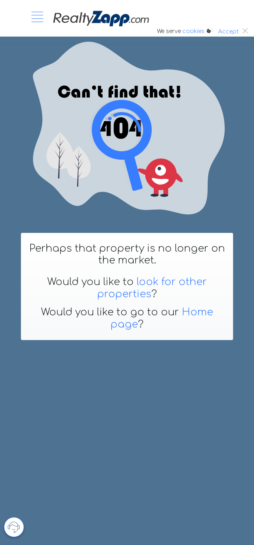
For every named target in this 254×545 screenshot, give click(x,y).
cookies (193, 31)
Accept (228, 32)
